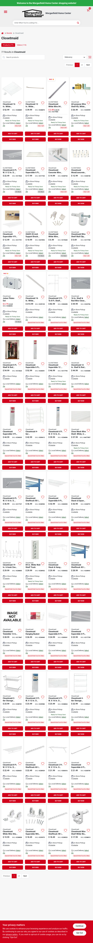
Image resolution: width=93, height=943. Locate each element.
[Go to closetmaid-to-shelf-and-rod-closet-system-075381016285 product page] (58, 304)
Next (88, 65)
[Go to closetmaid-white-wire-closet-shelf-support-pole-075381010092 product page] (58, 109)
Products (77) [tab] (8, 45)
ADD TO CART (12, 133)
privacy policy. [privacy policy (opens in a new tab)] (12, 934)
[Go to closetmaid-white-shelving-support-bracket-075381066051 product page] (35, 239)
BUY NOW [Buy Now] (12, 139)
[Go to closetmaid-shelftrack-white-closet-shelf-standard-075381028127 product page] (35, 571)
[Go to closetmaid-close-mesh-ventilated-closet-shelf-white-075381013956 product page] (12, 504)
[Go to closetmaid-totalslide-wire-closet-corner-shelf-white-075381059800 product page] (12, 638)
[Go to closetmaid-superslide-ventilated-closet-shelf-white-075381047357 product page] (81, 638)
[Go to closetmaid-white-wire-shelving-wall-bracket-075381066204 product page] (58, 239)
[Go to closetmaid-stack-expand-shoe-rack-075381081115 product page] (81, 504)
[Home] (2, 33)
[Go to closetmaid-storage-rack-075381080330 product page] (81, 704)
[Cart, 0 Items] (88, 10)
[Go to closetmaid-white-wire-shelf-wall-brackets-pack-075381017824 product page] (12, 837)
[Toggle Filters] (90, 57)
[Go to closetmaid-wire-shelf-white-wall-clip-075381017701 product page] (81, 837)
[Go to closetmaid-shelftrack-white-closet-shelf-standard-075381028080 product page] (35, 771)
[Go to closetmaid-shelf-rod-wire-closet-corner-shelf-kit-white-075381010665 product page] (81, 371)
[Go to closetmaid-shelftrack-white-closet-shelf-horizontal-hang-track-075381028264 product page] (81, 571)
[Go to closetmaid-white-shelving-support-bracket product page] (35, 304)
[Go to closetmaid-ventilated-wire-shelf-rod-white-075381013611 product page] (12, 175)
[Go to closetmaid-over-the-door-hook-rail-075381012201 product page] (12, 571)
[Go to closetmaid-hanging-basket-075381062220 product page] (35, 638)
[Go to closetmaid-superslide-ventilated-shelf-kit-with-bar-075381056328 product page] (35, 371)
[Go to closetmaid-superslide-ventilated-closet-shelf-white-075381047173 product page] (35, 175)
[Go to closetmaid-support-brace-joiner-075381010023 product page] (12, 304)
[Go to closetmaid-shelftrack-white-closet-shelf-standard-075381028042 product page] (58, 837)
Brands (9, 33)
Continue (79, 926)
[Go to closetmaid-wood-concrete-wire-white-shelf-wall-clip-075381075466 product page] (81, 175)
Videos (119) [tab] (21, 45)
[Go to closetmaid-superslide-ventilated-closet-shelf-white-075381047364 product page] (58, 504)
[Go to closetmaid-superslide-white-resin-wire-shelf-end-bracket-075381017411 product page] (35, 837)
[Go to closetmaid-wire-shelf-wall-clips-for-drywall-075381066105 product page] (81, 239)
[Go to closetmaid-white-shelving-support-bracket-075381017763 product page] (12, 109)
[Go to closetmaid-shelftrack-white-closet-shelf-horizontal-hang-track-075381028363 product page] (35, 504)
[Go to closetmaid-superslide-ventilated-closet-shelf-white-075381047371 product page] (58, 371)
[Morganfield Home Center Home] (33, 13)
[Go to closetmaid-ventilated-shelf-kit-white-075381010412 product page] (81, 109)
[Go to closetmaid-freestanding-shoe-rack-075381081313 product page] (35, 438)
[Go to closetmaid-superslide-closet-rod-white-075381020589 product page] (81, 771)
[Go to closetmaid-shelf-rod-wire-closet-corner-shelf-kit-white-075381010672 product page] (81, 304)
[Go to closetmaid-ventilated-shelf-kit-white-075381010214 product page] (58, 771)
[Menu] (5, 11)
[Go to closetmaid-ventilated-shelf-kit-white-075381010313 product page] (35, 704)
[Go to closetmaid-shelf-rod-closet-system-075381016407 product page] (12, 371)
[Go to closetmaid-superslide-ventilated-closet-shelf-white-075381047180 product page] (58, 638)
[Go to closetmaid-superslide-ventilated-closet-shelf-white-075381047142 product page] (12, 239)
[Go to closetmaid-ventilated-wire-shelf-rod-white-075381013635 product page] (58, 704)
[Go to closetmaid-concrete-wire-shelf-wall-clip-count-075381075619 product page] (58, 175)
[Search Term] (46, 22)
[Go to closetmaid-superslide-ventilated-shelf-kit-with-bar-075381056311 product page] (12, 438)
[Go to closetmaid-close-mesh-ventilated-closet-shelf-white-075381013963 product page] (81, 438)
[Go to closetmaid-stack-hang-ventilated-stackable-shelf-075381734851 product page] (58, 571)
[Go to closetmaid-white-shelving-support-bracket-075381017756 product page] (35, 109)
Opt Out (79, 933)
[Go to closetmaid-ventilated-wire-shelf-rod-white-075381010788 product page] (12, 771)
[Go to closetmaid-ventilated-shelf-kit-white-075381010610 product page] (58, 438)
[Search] (78, 23)
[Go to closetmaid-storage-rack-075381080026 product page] (12, 704)
